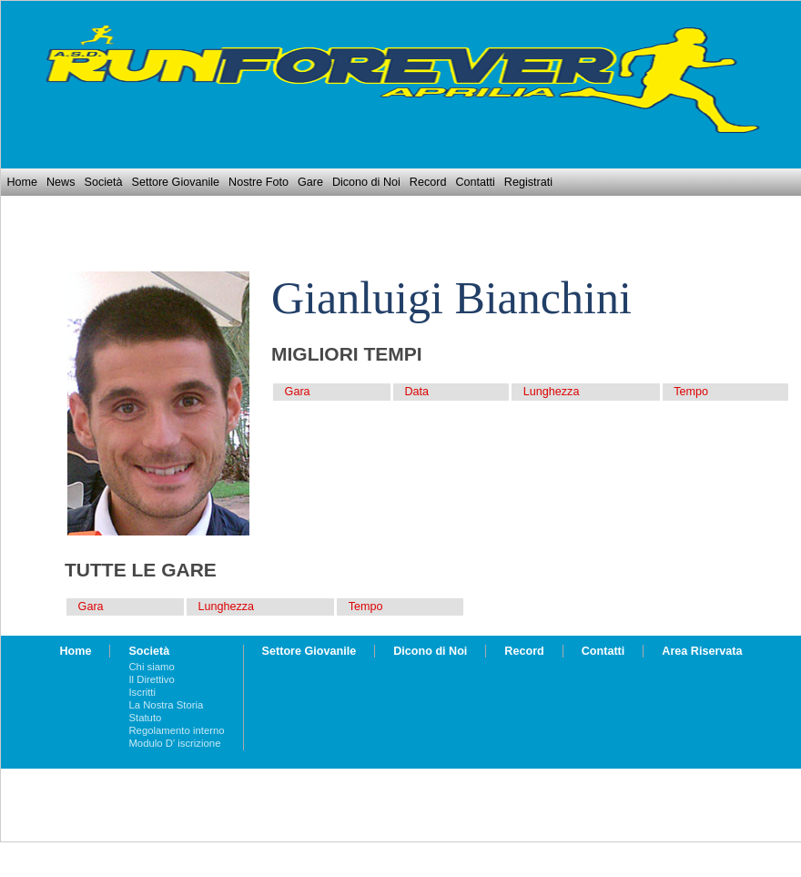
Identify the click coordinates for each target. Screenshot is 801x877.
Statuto (144, 717)
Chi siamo (151, 666)
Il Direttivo (151, 679)
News (61, 182)
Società (103, 182)
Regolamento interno (176, 730)
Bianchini (542, 297)
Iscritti (142, 692)
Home (21, 182)
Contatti (474, 182)
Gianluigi (357, 297)
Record (428, 182)
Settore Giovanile (176, 182)
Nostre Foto (258, 182)
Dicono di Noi (366, 182)
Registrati (528, 182)
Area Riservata (702, 651)
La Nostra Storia (165, 704)
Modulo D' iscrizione (174, 743)
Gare (310, 182)
